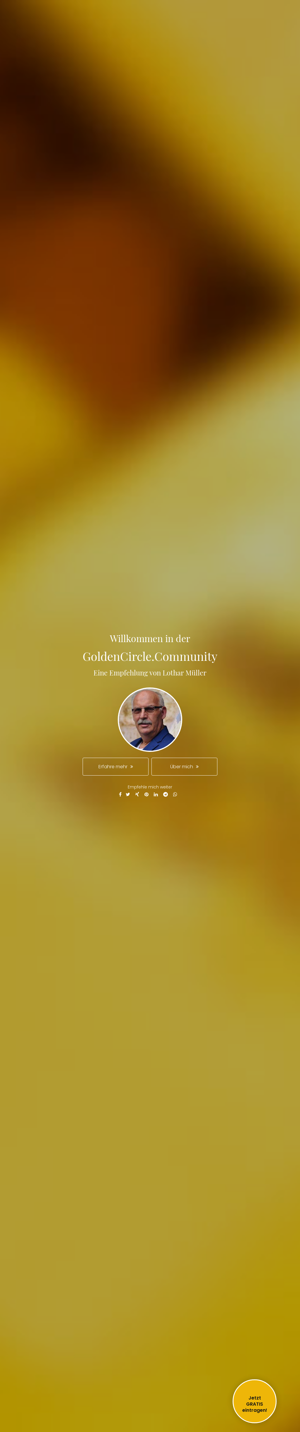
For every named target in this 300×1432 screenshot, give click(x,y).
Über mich (181, 766)
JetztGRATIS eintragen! (254, 1404)
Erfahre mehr (112, 766)
